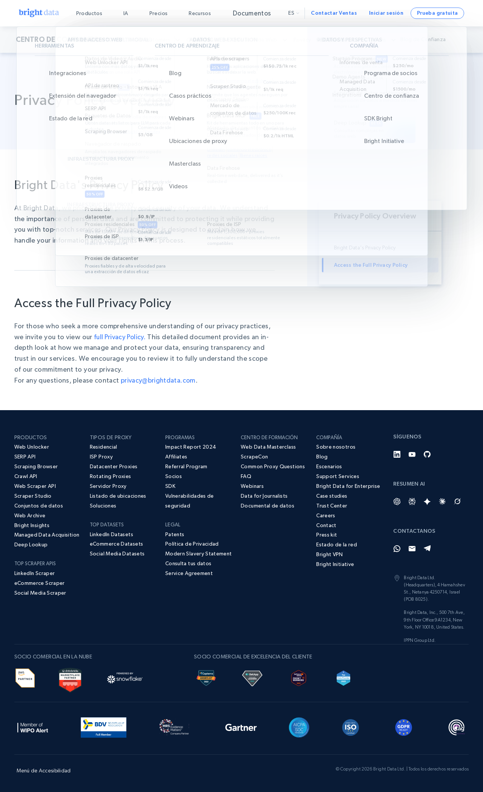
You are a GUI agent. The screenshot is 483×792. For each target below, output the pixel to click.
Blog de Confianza (431, 39)
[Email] (412, 548)
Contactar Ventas (334, 13)
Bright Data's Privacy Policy (365, 248)
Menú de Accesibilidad (44, 770)
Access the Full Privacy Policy (371, 265)
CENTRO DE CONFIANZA (57, 39)
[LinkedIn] (397, 454)
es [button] (293, 13)
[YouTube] (412, 454)
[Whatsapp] (397, 548)
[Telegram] (427, 548)
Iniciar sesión (386, 13)
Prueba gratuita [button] (437, 13)
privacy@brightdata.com (159, 380)
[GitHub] (427, 454)
